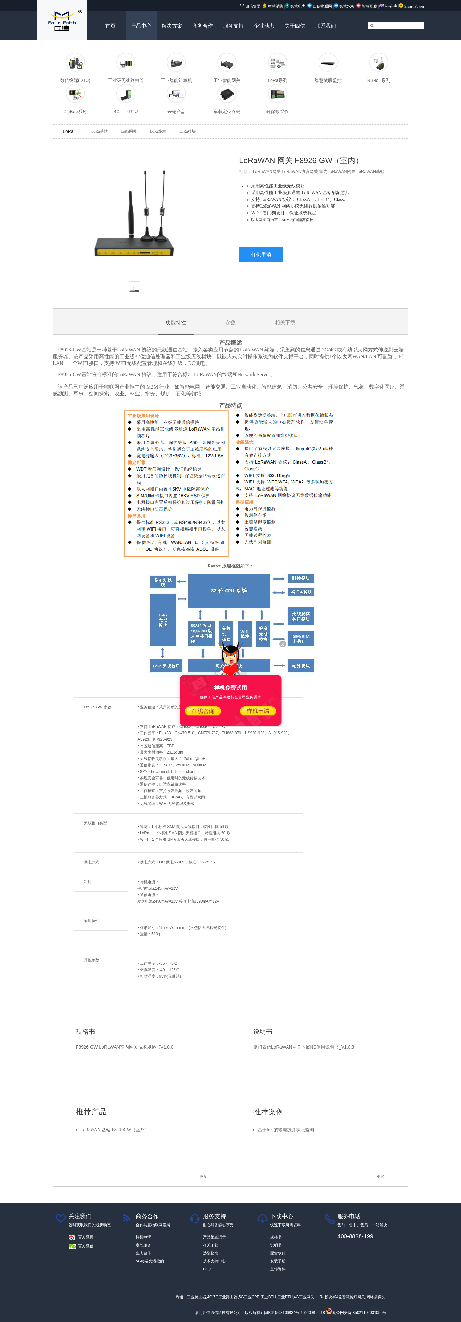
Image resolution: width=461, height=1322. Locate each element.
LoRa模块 (187, 131)
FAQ (207, 1269)
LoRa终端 (158, 131)
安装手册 (278, 1261)
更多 (203, 1176)
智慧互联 (367, 6)
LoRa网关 (129, 131)
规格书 (276, 1237)
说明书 (276, 1245)
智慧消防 (273, 6)
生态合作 (143, 1253)
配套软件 (278, 1253)
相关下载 (210, 1245)
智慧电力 (295, 6)
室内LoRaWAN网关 (337, 171)
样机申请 (261, 254)
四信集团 (250, 6)
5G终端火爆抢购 (150, 1261)
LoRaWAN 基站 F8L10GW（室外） (114, 1130)
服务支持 (233, 26)
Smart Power (411, 6)
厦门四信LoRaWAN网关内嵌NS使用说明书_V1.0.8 (303, 1047)
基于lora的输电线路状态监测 (286, 1130)
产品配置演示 (214, 1237)
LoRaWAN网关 (267, 171)
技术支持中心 (214, 1261)
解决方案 (172, 26)
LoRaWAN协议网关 (300, 171)
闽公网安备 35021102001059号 (356, 1312)
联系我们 (325, 26)
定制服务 (143, 1245)
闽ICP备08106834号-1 (283, 1312)
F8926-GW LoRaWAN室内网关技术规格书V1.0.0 (124, 1047)
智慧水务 (345, 6)
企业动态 (264, 26)
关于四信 (295, 26)
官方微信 (85, 1246)
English (388, 5)
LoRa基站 (99, 131)
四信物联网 (319, 6)
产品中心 (141, 26)
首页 (110, 26)
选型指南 (210, 1253)
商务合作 (202, 26)
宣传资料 (278, 1269)
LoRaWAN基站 (370, 171)
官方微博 (85, 1237)
